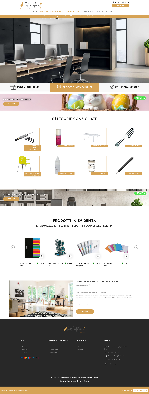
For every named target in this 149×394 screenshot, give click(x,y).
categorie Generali (72, 12)
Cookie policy (54, 352)
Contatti (112, 12)
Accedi (117, 3)
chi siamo (102, 12)
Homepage (25, 347)
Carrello (127, 3)
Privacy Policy (54, 349)
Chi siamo (24, 352)
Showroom (81, 347)
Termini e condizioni (55, 347)
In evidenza (25, 349)
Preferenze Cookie (55, 355)
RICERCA (121, 5)
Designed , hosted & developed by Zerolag (74, 381)
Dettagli (11, 104)
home (34, 12)
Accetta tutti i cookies (140, 390)
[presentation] (21, 78)
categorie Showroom (50, 12)
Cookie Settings (127, 390)
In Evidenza (90, 12)
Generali (80, 349)
